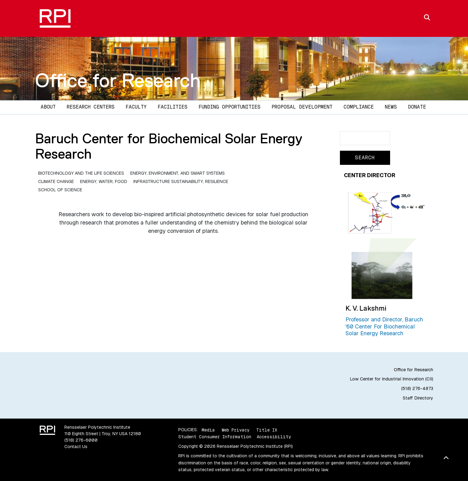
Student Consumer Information (214, 436)
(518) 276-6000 (81, 440)
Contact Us (75, 446)
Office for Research (118, 80)
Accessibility (274, 436)
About (48, 107)
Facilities (173, 107)
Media (208, 429)
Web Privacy (235, 429)
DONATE (417, 107)
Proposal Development (302, 107)
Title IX (266, 429)
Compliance (359, 107)
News (391, 107)
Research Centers (91, 107)
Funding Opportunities (229, 107)
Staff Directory (418, 398)
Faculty (136, 107)
